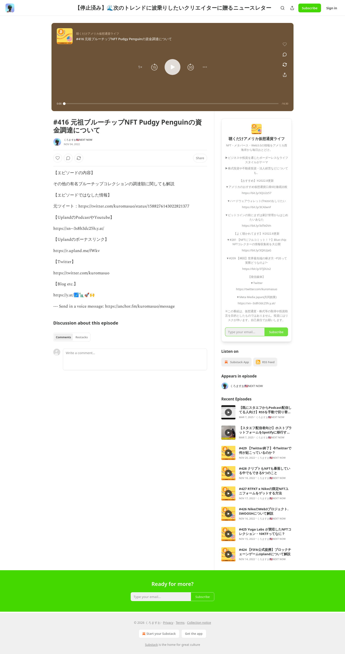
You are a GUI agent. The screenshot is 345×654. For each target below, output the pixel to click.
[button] (140, 67)
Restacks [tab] (81, 337)
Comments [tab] (63, 337)
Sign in (331, 8)
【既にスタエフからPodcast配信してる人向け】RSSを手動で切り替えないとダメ (265, 409)
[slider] (171, 103)
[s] (228, 412)
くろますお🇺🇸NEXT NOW (78, 139)
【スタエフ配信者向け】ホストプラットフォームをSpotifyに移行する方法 (265, 430)
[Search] (282, 8)
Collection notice (199, 622)
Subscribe (309, 8)
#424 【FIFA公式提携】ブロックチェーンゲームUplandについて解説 (265, 551)
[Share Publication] (292, 8)
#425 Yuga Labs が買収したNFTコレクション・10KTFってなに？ (265, 531)
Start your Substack (158, 633)
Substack (151, 645)
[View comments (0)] (284, 54)
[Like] (57, 158)
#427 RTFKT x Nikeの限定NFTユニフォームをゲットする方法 (263, 490)
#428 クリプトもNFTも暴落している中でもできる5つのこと (264, 470)
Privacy (168, 622)
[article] (257, 412)
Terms (180, 622)
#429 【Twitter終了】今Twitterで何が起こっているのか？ (265, 450)
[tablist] (71, 337)
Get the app (194, 634)
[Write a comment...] (135, 359)
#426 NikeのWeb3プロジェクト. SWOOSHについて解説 (263, 511)
